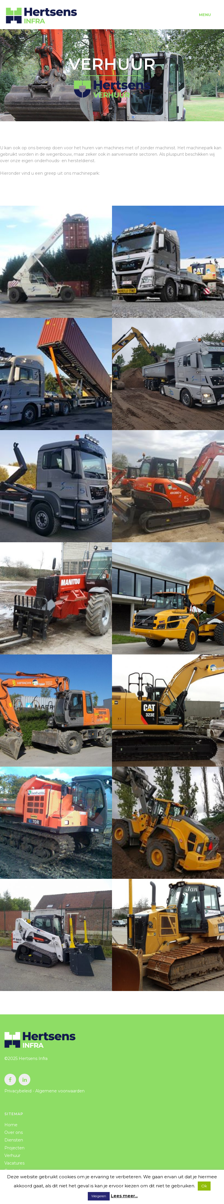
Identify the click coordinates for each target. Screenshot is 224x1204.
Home (11, 1124)
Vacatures (14, 1163)
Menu (205, 14)
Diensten (13, 1140)
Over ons (13, 1132)
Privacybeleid (18, 1091)
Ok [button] (204, 1186)
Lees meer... (124, 1195)
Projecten (14, 1148)
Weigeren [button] (98, 1196)
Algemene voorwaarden (60, 1091)
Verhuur (12, 1155)
